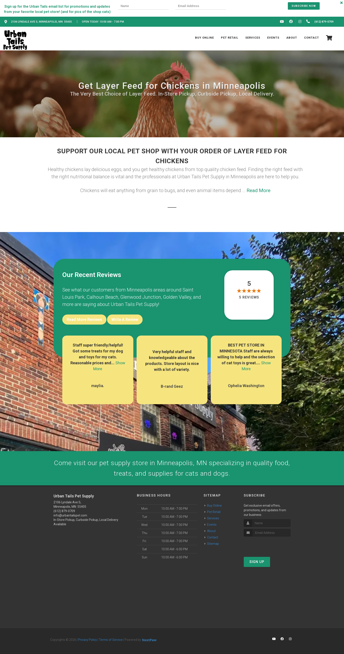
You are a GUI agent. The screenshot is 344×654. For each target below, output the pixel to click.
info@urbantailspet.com (70, 515)
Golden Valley (177, 297)
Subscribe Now (304, 5)
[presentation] (247, 6)
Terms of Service (111, 639)
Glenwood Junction (140, 297)
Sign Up (256, 562)
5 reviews (249, 297)
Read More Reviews (84, 319)
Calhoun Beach (102, 297)
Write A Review (124, 319)
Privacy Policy (87, 639)
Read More (259, 190)
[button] (166, 416)
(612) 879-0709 (64, 511)
